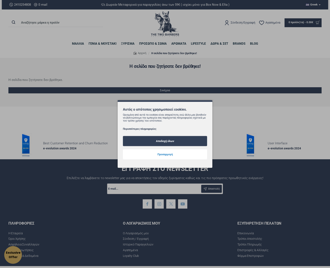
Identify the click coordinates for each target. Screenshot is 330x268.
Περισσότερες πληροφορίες (139, 128)
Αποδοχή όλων (165, 140)
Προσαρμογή (165, 154)
